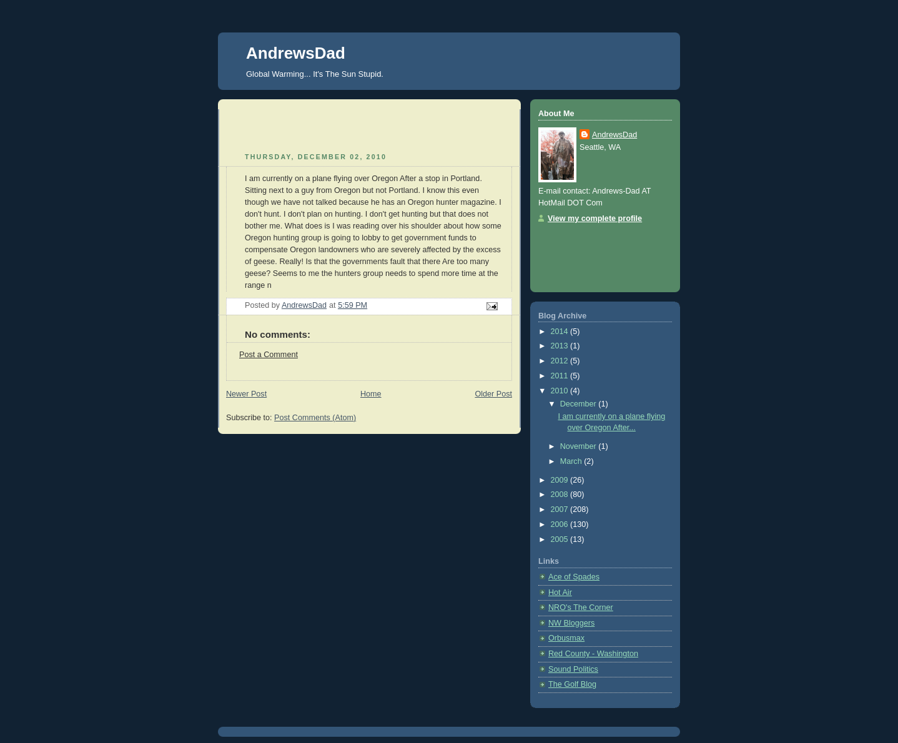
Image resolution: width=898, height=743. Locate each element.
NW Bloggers (571, 623)
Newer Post (246, 394)
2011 (561, 376)
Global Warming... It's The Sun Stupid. (314, 74)
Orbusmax (566, 638)
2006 (561, 524)
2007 (561, 509)
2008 (561, 494)
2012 (561, 361)
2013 (561, 346)
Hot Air (560, 592)
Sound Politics (573, 669)
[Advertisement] (299, 128)
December (579, 404)
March (572, 461)
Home (371, 394)
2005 (561, 539)
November (579, 446)
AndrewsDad (295, 53)
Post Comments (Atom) (315, 417)
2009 (561, 480)
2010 (561, 390)
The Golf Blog (572, 684)
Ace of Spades (573, 577)
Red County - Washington (593, 653)
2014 (561, 331)
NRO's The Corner (580, 607)
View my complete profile (595, 218)
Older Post (493, 394)
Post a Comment (268, 354)
